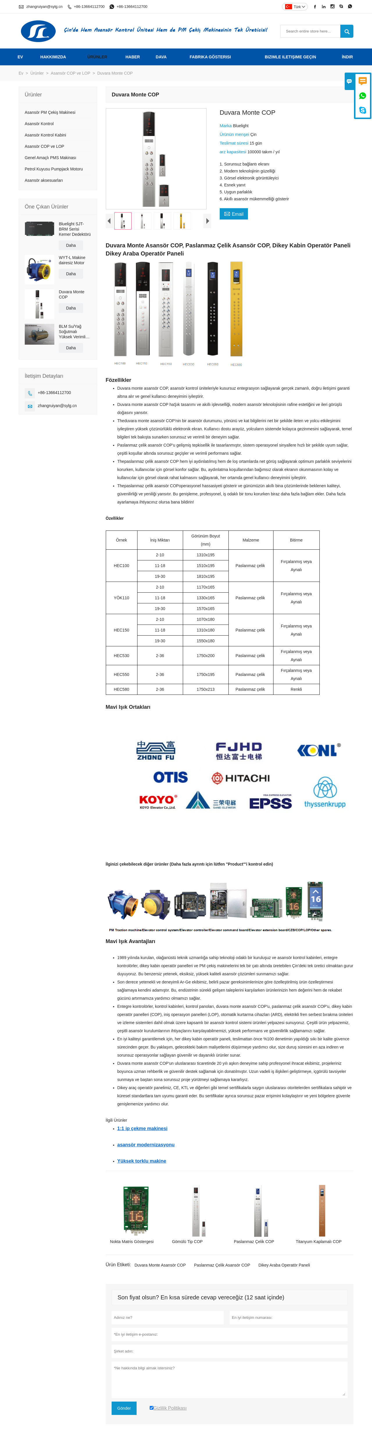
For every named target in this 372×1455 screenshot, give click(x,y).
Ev (20, 57)
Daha (71, 245)
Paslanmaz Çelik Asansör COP (222, 1269)
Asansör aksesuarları (44, 180)
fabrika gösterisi (210, 57)
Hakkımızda (53, 57)
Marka (226, 125)
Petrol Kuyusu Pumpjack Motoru (54, 169)
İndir (347, 57)
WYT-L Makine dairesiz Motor (72, 260)
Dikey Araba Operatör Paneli (284, 1269)
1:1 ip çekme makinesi (142, 1133)
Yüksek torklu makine (141, 1165)
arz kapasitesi (234, 151)
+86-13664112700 (89, 6)
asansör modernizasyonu (146, 1149)
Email (234, 213)
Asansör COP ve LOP (70, 73)
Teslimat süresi (235, 143)
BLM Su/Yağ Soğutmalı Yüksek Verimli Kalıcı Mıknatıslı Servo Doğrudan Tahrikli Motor (73, 331)
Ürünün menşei (235, 134)
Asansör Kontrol (39, 123)
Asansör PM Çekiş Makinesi (50, 112)
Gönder (124, 1413)
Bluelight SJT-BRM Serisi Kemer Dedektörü (75, 229)
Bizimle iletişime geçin (290, 57)
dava (161, 57)
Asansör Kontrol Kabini (45, 135)
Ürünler (97, 57)
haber (133, 57)
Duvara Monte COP (71, 294)
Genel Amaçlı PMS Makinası (50, 157)
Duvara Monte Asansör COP (160, 1269)
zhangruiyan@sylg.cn (44, 6)
